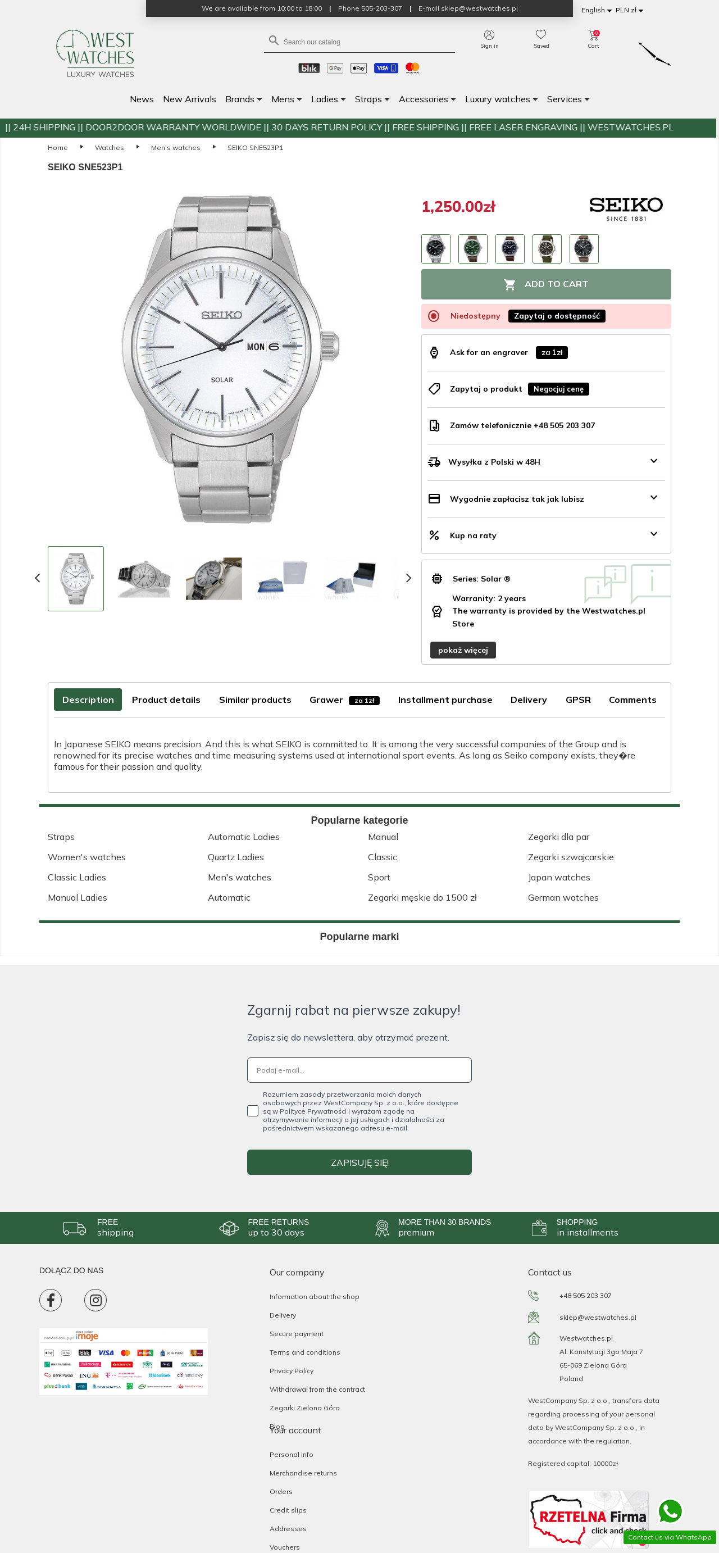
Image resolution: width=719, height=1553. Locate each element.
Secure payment (297, 1333)
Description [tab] (88, 699)
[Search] (359, 41)
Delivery (283, 1315)
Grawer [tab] (345, 699)
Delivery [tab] (529, 699)
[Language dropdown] (598, 10)
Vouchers (285, 1547)
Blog (277, 1426)
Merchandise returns (303, 1473)
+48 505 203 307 (585, 1295)
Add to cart (546, 285)
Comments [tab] (633, 699)
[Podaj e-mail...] (359, 1070)
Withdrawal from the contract (317, 1389)
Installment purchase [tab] (445, 699)
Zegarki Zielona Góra (305, 1408)
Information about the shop (315, 1296)
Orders (281, 1491)
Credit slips (288, 1510)
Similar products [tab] (255, 699)
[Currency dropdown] (631, 10)
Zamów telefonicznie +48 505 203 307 (522, 425)
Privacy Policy (291, 1370)
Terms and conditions (305, 1352)
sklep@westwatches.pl (597, 1317)
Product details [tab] (166, 699)
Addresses (288, 1528)
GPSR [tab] (578, 699)
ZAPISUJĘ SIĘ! (360, 1162)
